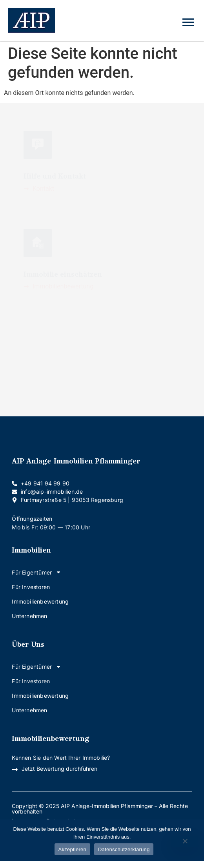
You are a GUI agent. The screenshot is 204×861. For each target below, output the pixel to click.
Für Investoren (31, 587)
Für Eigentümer (36, 572)
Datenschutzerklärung (123, 849)
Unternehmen (29, 616)
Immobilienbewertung (40, 601)
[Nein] (184, 841)
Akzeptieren (72, 849)
